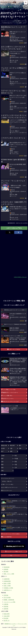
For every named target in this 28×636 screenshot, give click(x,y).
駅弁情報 (6, 618)
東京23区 (12, 445)
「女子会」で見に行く (6, 481)
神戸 (2, 451)
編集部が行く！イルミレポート (9, 392)
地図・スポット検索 (9, 573)
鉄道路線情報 (7, 581)
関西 (2, 464)
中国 (16, 464)
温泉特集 (6, 608)
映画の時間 (6, 613)
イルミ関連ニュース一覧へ (8, 389)
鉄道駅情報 (6, 579)
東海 (16, 461)
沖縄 (2, 470)
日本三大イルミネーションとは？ (10, 401)
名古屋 (3, 448)
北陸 (2, 461)
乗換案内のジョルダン (10, 623)
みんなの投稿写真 (6, 536)
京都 (20, 448)
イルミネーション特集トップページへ (10, 555)
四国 (2, 467)
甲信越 (16, 458)
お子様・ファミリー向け (7, 484)
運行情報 (6, 571)
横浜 (20, 445)
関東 (2, 458)
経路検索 (6, 569)
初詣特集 (6, 606)
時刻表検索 (6, 567)
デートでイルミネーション (7, 478)
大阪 (11, 448)
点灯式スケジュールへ (7, 398)
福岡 (11, 451)
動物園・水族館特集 (9, 599)
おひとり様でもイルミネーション (9, 487)
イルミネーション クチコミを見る (10, 533)
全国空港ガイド (8, 590)
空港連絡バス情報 (8, 588)
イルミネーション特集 (8, 2)
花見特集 (6, 595)
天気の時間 (6, 616)
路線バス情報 (7, 583)
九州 (16, 467)
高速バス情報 (7, 585)
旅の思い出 (6, 620)
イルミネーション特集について (13, 551)
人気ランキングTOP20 (13, 349)
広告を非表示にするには (20, 277)
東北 (16, 455)
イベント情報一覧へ (7, 395)
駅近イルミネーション (6, 490)
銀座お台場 (4, 445)
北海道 (2, 455)
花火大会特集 (7, 597)
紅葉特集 (6, 604)
